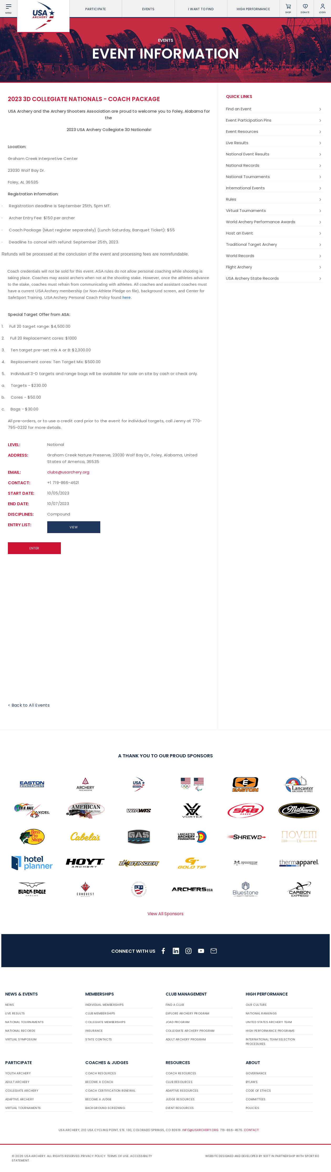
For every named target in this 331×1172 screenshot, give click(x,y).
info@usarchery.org (200, 1130)
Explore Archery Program (187, 1013)
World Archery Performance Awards (274, 222)
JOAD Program (178, 1022)
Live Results (274, 143)
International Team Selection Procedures (270, 1041)
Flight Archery (274, 267)
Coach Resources (100, 1073)
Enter (34, 548)
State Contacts (98, 1039)
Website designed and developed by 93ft (237, 1156)
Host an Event (274, 233)
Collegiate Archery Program (190, 1031)
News (9, 1005)
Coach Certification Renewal (110, 1090)
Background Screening (105, 1108)
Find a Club (175, 1005)
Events (148, 9)
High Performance (253, 9)
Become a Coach (99, 1082)
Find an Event (274, 109)
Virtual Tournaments (274, 210)
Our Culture (256, 1005)
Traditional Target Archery (274, 244)
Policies (252, 1108)
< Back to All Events (29, 705)
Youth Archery (18, 1073)
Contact (251, 1130)
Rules (274, 199)
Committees (256, 1099)
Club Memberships (100, 1013)
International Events (274, 188)
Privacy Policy (93, 1156)
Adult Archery (17, 1082)
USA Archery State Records (274, 278)
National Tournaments (274, 177)
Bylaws (252, 1082)
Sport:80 (312, 1156)
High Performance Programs (270, 1031)
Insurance (94, 1031)
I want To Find (200, 9)
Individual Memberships (104, 1005)
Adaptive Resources (182, 1090)
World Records (274, 256)
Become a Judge (98, 1099)
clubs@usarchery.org (68, 472)
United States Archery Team (269, 1022)
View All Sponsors (165, 914)
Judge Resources (180, 1099)
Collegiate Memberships (105, 1022)
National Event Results (274, 154)
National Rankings (261, 1013)
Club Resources (179, 1082)
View (74, 527)
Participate (95, 9)
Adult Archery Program (186, 1039)
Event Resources (274, 131)
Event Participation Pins (274, 120)
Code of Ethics (258, 1090)
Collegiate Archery (21, 1090)
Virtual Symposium (21, 1039)
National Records (274, 165)
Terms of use (118, 1156)
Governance (256, 1073)
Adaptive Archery (19, 1099)
